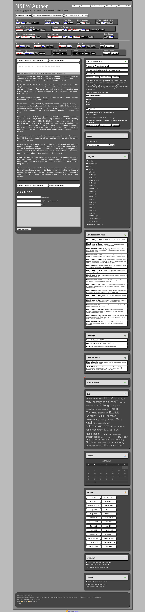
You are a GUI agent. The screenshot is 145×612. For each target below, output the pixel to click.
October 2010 (93, 542)
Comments (33, 601)
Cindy (70, 22)
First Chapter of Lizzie (94, 270)
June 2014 (109, 509)
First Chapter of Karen (94, 259)
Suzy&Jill (62, 46)
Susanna (35, 22)
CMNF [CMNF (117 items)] (113, 402)
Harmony (19, 29)
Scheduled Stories (23, 15)
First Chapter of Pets (93, 291)
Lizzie (23, 22)
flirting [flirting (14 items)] (103, 419)
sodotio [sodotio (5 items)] (110, 442)
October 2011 (93, 522)
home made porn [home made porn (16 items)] (94, 429)
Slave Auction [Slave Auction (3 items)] (101, 442)
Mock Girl (89, 347)
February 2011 (93, 534)
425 (64, 73)
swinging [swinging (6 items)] (99, 445)
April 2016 (93, 501)
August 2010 (93, 546)
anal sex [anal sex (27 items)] (98, 398)
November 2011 (109, 518)
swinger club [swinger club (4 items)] (90, 445)
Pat (58, 22)
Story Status (110, 6)
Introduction (116, 76)
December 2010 (93, 538)
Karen (53, 22)
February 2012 (93, 518)
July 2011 (109, 522)
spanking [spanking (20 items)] (119, 442)
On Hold (42, 53)
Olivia (28, 22)
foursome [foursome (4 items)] (111, 420)
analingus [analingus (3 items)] (89, 399)
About (75, 6)
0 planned (106, 53)
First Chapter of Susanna (95, 309)
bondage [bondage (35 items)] (119, 398)
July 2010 (109, 546)
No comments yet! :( (49, 73)
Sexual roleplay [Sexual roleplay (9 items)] (117, 439)
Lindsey (81, 53)
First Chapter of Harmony (95, 249)
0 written (114, 53)
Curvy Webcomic (92, 340)
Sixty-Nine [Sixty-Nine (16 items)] (91, 442)
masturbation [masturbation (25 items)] (93, 433)
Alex (98, 22)
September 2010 (109, 542)
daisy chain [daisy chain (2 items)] (116, 406)
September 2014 (93, 505)
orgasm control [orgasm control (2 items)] (117, 434)
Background (109, 46)
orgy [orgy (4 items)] (102, 437)
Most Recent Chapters (92, 76)
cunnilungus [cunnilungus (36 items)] (104, 405)
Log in (19, 603)
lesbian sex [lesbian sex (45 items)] (111, 429)
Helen (87, 53)
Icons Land (26, 599)
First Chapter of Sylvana (94, 322)
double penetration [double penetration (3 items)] (102, 409)
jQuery (99, 597)
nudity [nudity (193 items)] (106, 433)
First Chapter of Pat (93, 284)
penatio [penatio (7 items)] (108, 437)
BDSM (88, 99)
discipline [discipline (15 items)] (90, 409)
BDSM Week (29, 53)
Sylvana (110, 22)
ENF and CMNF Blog (93, 343)
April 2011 (93, 530)
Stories (88, 169)
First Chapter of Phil (93, 295)
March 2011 (109, 530)
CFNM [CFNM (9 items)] (88, 402)
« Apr (94, 482)
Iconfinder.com (36, 599)
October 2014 (109, 501)
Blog (102, 46)
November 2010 (109, 538)
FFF (93, 597)
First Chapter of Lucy (93, 275)
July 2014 (93, 509)
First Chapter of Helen (94, 255)
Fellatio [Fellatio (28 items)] (102, 416)
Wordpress (84, 597)
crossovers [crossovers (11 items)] (91, 405)
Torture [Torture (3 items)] (120, 445)
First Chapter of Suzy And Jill (96, 316)
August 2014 (109, 505)
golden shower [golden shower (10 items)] (103, 423)
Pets (18, 22)
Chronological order (105, 76)
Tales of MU (90, 367)
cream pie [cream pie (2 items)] (122, 402)
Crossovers (85, 6)
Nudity (88, 102)
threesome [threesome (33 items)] (110, 445)
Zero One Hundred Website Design (54, 597)
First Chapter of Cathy (94, 239)
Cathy (42, 29)
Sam (83, 22)
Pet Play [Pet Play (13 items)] (117, 437)
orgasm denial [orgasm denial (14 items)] (93, 437)
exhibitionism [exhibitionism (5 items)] (103, 413)
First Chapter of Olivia (94, 280)
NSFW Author (31, 6)
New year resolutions (56, 60)
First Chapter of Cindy (94, 244)
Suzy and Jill (57, 29)
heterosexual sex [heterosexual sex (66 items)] (97, 426)
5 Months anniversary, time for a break (30, 60)
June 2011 (93, 526)
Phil (78, 22)
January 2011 (109, 534)
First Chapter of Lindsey (94, 266)
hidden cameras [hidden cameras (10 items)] (117, 426)
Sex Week (19, 53)
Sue (87, 29)
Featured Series (97, 6)
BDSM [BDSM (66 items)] (108, 398)
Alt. (36, 53)
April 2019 (93, 497)
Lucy (88, 22)
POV (88, 46)
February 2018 (109, 497)
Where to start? (124, 6)
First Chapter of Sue (93, 305)
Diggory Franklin (92, 362)
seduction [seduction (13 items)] (96, 439)
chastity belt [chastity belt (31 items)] (100, 402)
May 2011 (109, 526)
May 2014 (93, 514)
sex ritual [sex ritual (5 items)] (105, 440)
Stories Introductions (93, 224)
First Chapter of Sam (93, 300)
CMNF (88, 105)
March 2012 (109, 514)
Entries (25, 601)
